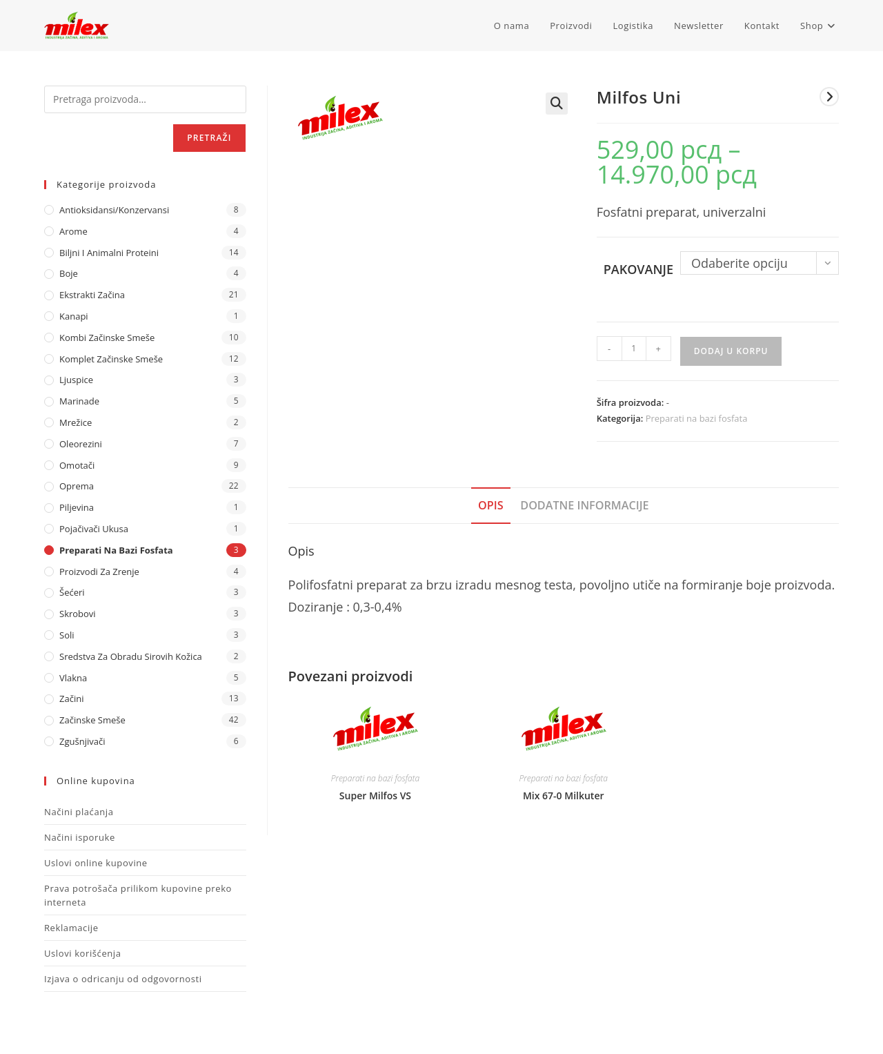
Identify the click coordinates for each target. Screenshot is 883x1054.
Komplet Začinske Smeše (111, 359)
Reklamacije (71, 927)
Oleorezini (80, 444)
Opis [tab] (491, 505)
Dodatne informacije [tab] (584, 505)
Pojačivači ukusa (93, 529)
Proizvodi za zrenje (99, 571)
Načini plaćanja (79, 812)
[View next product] (829, 96)
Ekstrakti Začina (92, 295)
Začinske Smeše (92, 720)
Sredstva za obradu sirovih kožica (130, 656)
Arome (73, 231)
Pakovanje (638, 269)
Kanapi (73, 316)
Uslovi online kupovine (96, 863)
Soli (67, 635)
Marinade (79, 401)
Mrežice (75, 422)
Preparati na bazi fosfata (697, 418)
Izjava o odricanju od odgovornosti (123, 979)
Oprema (76, 486)
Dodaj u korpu (731, 351)
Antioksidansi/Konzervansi (114, 210)
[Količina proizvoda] (634, 348)
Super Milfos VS (375, 795)
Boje (68, 273)
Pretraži (209, 138)
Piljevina (76, 507)
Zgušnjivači (82, 741)
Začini (71, 698)
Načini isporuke (79, 837)
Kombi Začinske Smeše (107, 337)
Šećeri (72, 592)
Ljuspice (76, 379)
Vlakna (73, 678)
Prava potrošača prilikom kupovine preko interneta (138, 895)
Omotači (77, 465)
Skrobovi (77, 613)
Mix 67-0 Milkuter (563, 795)
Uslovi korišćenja (82, 953)
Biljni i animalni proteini (109, 252)
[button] (557, 103)
